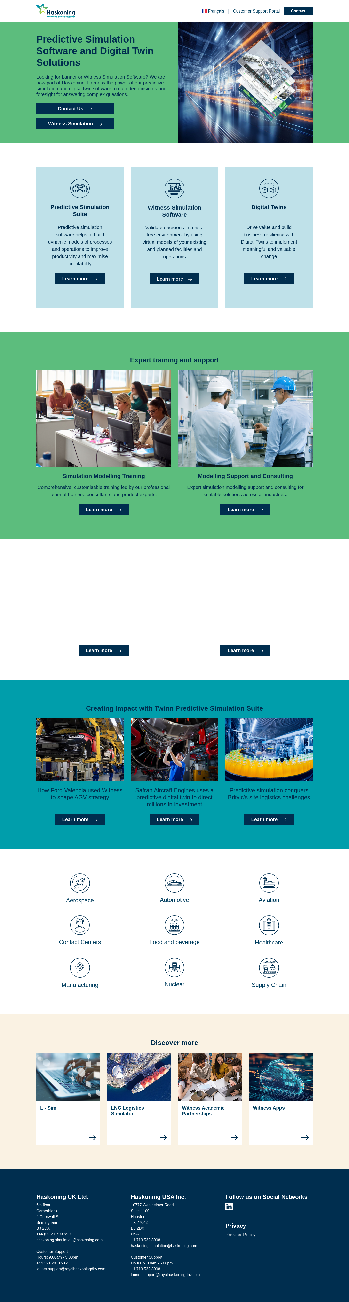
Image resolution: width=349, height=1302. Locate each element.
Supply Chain (269, 985)
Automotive (174, 900)
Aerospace (80, 900)
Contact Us (75, 108)
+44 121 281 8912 (52, 1263)
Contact (298, 11)
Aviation (269, 900)
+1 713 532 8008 (145, 1240)
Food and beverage (174, 942)
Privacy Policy (240, 1234)
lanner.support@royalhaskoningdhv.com (70, 1269)
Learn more (80, 278)
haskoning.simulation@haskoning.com (69, 1240)
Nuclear (175, 984)
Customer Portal (256, 11)
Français (213, 11)
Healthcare (269, 942)
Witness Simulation (75, 123)
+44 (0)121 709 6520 (54, 1234)
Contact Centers (80, 942)
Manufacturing (80, 985)
